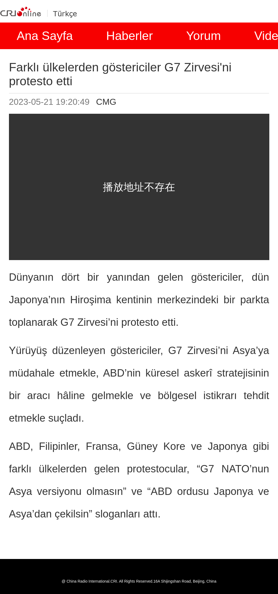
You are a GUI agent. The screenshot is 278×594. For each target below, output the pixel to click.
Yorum (203, 35)
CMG (106, 102)
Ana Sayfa (45, 35)
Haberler (129, 35)
